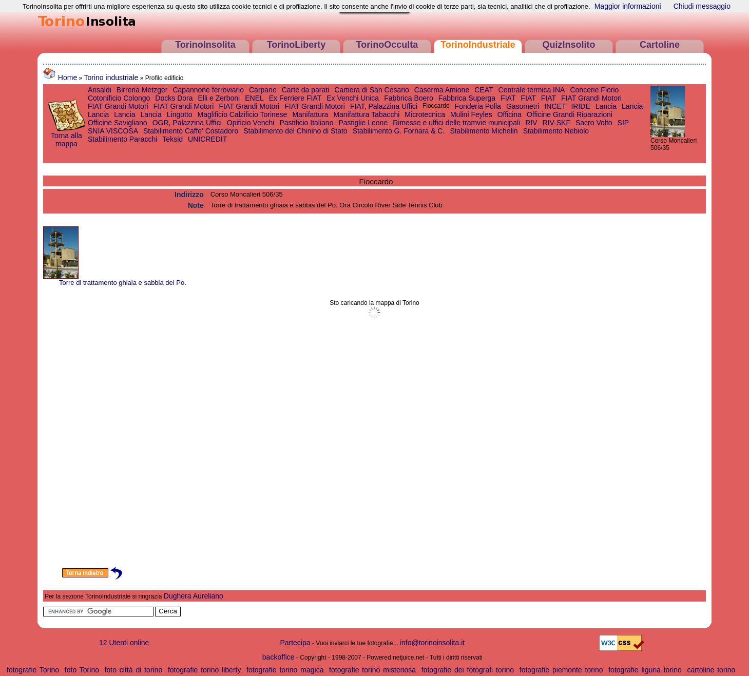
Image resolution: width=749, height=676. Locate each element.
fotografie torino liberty (204, 670)
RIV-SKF (556, 123)
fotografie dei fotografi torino (467, 670)
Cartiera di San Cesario (371, 90)
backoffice (278, 657)
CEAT (483, 90)
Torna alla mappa (66, 136)
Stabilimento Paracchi (122, 139)
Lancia (606, 106)
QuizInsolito (569, 45)
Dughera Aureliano (193, 596)
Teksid (172, 139)
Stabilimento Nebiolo (556, 131)
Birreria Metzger (142, 90)
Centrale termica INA (531, 90)
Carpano (263, 90)
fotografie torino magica (284, 670)
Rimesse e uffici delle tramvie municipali (456, 123)
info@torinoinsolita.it (432, 643)
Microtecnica (425, 114)
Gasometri (523, 106)
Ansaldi (99, 90)
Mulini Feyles (471, 114)
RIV (531, 123)
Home (60, 77)
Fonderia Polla (478, 106)
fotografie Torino (33, 670)
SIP (623, 123)
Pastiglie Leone (363, 123)
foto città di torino (134, 670)
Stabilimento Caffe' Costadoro (190, 131)
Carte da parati (306, 90)
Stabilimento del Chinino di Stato (295, 131)
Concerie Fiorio (594, 90)
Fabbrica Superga (466, 98)
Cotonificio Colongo (119, 98)
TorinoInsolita (205, 45)
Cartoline (660, 45)
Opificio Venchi (251, 123)
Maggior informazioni (627, 6)
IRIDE (580, 106)
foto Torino (82, 670)
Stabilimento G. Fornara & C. (399, 131)
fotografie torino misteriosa (372, 670)
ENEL (254, 98)
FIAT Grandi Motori (591, 98)
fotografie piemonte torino (561, 670)
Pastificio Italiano (306, 123)
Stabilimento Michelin (483, 131)
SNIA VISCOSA (113, 131)
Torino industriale (111, 77)
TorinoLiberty (296, 45)
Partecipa (295, 643)
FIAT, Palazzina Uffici (383, 106)
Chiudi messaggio (702, 6)
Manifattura (310, 114)
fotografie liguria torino (645, 670)
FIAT (508, 98)
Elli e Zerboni (219, 98)
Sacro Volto (593, 123)
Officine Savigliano (117, 123)
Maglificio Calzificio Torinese (242, 114)
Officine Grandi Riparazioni (569, 114)
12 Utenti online (124, 643)
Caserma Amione (441, 90)
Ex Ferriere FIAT (295, 98)
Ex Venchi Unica (353, 98)
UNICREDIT (207, 139)
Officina (509, 114)
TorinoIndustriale (477, 45)
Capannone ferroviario (208, 90)
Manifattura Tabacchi (366, 114)
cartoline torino (711, 670)
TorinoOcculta (387, 45)
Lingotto (180, 114)
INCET (555, 106)
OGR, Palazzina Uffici (187, 123)
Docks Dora (174, 98)
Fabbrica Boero (408, 98)
